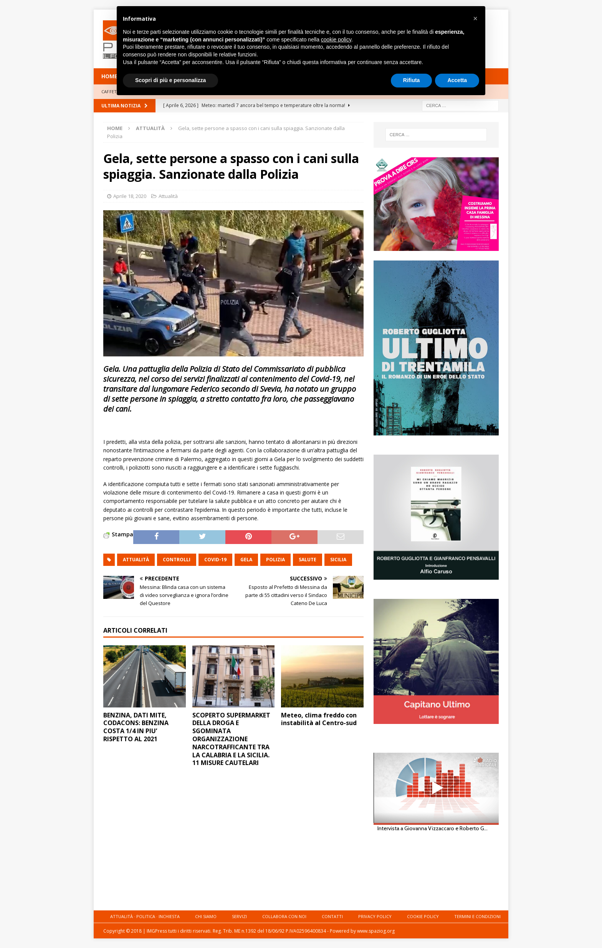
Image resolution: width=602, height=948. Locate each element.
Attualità (168, 196)
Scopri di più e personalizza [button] (170, 80)
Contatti (332, 916)
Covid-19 (215, 559)
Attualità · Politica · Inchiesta (145, 916)
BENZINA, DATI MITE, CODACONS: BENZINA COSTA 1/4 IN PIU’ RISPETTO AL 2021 (136, 727)
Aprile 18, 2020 (129, 196)
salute (307, 559)
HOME (109, 76)
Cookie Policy (423, 916)
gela (246, 559)
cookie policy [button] (336, 39)
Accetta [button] (457, 80)
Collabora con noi (284, 916)
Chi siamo (206, 916)
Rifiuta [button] (411, 80)
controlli (176, 559)
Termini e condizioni (477, 916)
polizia (275, 559)
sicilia (338, 559)
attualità (136, 559)
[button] (475, 18)
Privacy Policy (375, 916)
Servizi (239, 916)
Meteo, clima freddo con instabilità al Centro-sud (319, 719)
